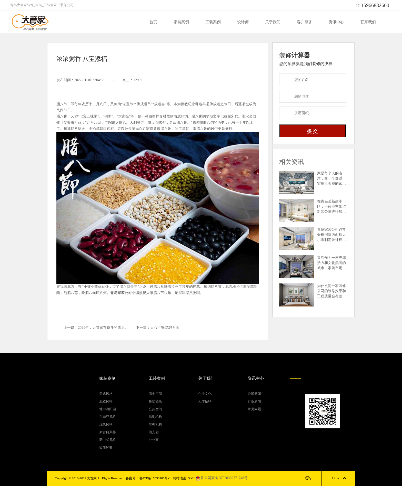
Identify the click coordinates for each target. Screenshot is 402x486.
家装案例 (181, 22)
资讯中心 (336, 22)
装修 (294, 55)
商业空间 (155, 394)
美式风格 (106, 394)
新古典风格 (107, 432)
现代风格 (106, 424)
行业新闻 (254, 401)
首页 (153, 22)
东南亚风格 (107, 417)
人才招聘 (205, 401)
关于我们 (272, 22)
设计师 (243, 22)
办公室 (154, 440)
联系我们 (368, 22)
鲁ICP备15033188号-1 (155, 478)
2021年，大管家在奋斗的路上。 (103, 328)
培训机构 (155, 417)
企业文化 (205, 394)
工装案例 (213, 22)
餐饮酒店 (155, 401)
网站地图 (179, 478)
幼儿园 (154, 432)
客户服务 (304, 22)
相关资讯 (291, 162)
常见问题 (254, 409)
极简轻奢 (106, 447)
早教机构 (155, 424)
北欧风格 (106, 401)
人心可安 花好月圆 (164, 328)
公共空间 (155, 409)
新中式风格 (107, 440)
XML (192, 478)
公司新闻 (254, 394)
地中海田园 (107, 409)
